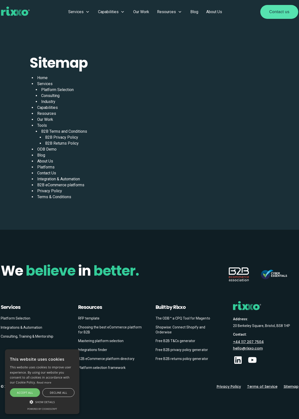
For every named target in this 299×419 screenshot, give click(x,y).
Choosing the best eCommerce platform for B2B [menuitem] (110, 329)
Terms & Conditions (54, 196)
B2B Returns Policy (62, 143)
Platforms (46, 167)
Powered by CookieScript (42, 409)
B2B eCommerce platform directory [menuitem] (106, 359)
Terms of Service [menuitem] (262, 386)
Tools (42, 125)
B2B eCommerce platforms (60, 185)
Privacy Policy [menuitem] (229, 386)
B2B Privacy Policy (61, 137)
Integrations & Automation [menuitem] (21, 327)
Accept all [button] (25, 392)
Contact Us (46, 173)
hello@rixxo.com (248, 348)
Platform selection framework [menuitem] (102, 368)
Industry (48, 101)
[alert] (42, 381)
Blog (194, 11)
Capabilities (111, 11)
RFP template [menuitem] (89, 318)
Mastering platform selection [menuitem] (101, 341)
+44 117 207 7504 (248, 341)
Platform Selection (57, 89)
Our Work (141, 11)
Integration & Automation (58, 179)
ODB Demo (47, 149)
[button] (42, 401)
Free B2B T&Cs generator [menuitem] (176, 341)
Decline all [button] (58, 392)
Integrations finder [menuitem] (92, 350)
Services (79, 11)
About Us (214, 11)
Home (42, 77)
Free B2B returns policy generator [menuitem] (182, 359)
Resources (170, 11)
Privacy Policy (49, 191)
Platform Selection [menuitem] (16, 318)
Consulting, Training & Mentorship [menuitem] (27, 336)
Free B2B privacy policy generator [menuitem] (182, 350)
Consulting (50, 95)
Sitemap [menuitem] (291, 386)
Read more (44, 382)
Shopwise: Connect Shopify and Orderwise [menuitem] (180, 329)
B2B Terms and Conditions (64, 131)
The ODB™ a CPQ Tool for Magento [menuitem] (183, 318)
